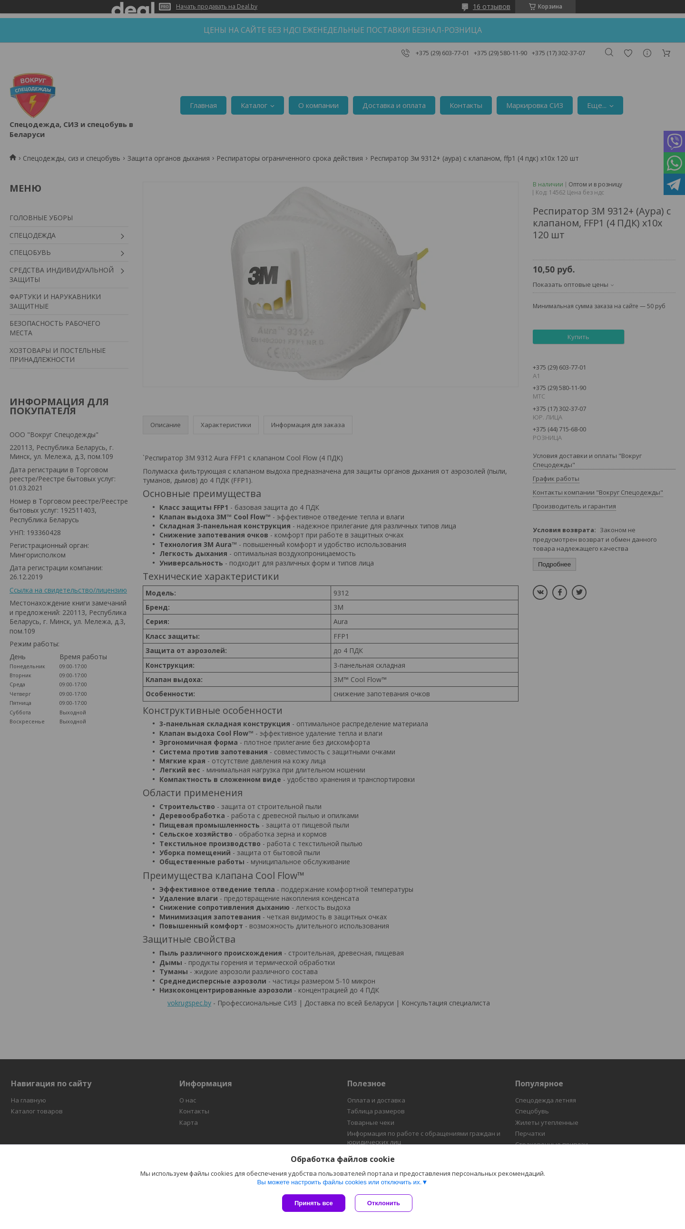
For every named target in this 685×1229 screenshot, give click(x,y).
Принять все (313, 1203)
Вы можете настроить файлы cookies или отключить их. (339, 1182)
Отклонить (383, 1203)
